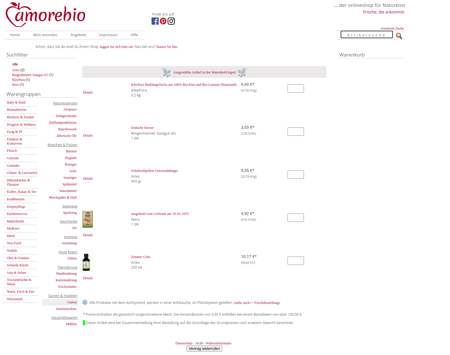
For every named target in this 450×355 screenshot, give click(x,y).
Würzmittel (15, 299)
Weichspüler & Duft (63, 197)
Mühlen (71, 324)
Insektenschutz (66, 309)
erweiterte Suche (392, 28)
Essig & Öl (14, 132)
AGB (199, 343)
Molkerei (13, 228)
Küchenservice (17, 214)
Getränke (13, 166)
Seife (73, 171)
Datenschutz (183, 343)
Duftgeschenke (66, 116)
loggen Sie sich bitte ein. (117, 47)
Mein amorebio (45, 34)
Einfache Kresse (142, 128)
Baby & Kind (16, 102)
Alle (15, 64)
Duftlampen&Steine (63, 123)
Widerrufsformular (218, 343)
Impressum (108, 34)
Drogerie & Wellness (21, 125)
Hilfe (134, 34)
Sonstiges (70, 178)
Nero (15, 85)
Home (15, 34)
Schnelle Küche (18, 265)
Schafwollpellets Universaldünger (154, 171)
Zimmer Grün (140, 257)
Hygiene (71, 158)
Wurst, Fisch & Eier (20, 292)
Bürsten (71, 151)
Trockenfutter (67, 287)
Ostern (72, 258)
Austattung (69, 243)
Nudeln (12, 251)
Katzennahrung (66, 280)
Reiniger (71, 164)
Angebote (78, 34)
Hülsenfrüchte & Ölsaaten (18, 182)
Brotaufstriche (17, 110)
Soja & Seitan (16, 273)
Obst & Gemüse (18, 258)
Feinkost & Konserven (14, 141)
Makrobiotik (15, 221)
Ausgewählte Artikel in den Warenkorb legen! (204, 72)
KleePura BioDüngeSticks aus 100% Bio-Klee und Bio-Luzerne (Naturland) (183, 85)
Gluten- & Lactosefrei (22, 173)
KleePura (18, 80)
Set (74, 228)
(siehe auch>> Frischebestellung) (257, 303)
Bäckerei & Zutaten (20, 117)
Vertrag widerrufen (204, 348)
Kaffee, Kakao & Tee (21, 192)
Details (88, 92)
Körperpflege (16, 207)
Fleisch (12, 151)
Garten (72, 302)
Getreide (13, 158)
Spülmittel (69, 184)
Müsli (11, 236)
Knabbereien (15, 199)
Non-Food (14, 243)
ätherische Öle (67, 136)
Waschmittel (68, 191)
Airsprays (70, 109)
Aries (16, 70)
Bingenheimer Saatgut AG (30, 75)
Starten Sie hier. (167, 47)
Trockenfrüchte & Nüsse (19, 282)
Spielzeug (70, 213)
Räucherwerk (67, 129)
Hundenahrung (66, 273)
